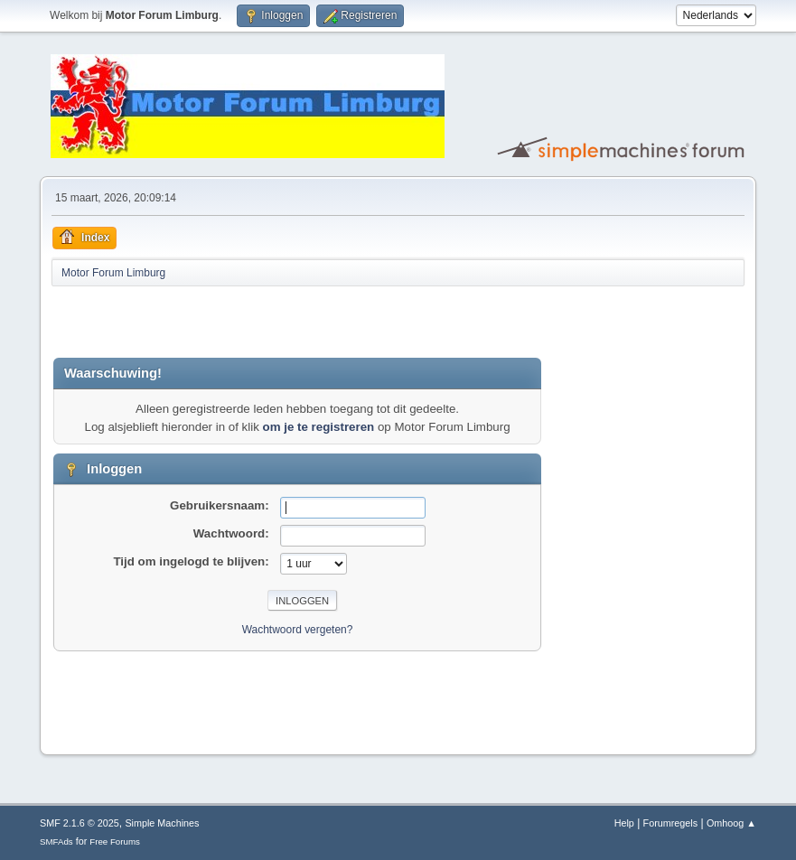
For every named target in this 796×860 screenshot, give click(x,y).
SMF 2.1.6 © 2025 (79, 823)
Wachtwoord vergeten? (297, 629)
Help (624, 823)
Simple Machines (162, 823)
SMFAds (56, 841)
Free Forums (114, 841)
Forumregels (670, 823)
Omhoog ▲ (731, 823)
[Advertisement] (264, 321)
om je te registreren (319, 427)
